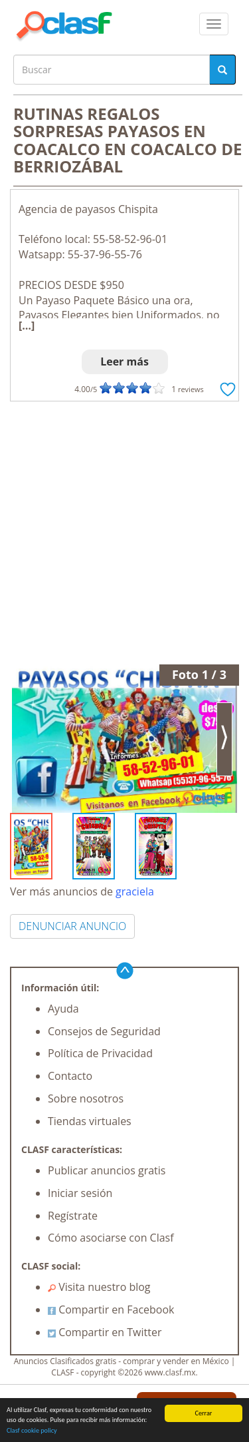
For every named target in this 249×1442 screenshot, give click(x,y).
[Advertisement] (124, 533)
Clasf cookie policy (32, 1431)
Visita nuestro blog (99, 1287)
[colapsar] (213, 24)
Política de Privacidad (100, 1053)
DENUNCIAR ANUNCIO (72, 926)
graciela (135, 891)
